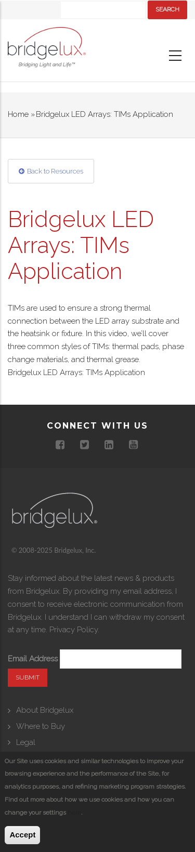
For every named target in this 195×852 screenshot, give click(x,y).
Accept (22, 834)
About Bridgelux (44, 710)
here (74, 812)
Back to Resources (55, 171)
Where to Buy (40, 726)
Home (18, 114)
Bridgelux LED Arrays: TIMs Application (76, 372)
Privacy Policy (73, 629)
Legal (25, 742)
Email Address (33, 658)
